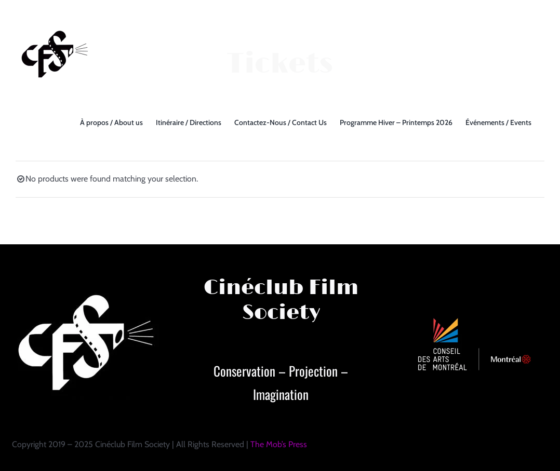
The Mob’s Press (278, 444)
